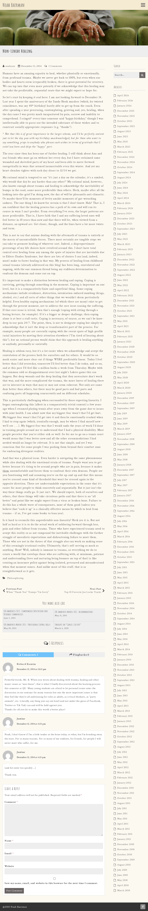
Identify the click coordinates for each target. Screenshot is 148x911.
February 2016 (125, 541)
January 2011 (124, 839)
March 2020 (123, 387)
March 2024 (123, 203)
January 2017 (124, 495)
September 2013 (126, 680)
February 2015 (125, 593)
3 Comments (55, 66)
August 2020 (124, 367)
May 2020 (122, 377)
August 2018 (124, 449)
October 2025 (124, 121)
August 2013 (123, 685)
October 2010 (124, 854)
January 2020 (124, 393)
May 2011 (122, 818)
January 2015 (124, 598)
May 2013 (122, 700)
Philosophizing (15, 578)
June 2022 (122, 280)
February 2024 (125, 208)
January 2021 (124, 341)
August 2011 (123, 803)
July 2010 (122, 870)
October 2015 (124, 557)
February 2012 (125, 777)
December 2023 (125, 218)
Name (9, 840)
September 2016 (126, 511)
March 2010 (123, 890)
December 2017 (125, 470)
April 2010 (123, 885)
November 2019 (126, 403)
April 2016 (123, 531)
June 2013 (122, 695)
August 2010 (124, 864)
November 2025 (126, 116)
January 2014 (124, 659)
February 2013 (125, 716)
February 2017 (125, 490)
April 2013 (123, 705)
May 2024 (122, 193)
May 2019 (122, 423)
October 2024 (124, 167)
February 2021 (125, 336)
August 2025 (124, 131)
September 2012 (126, 741)
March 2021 (123, 331)
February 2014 (125, 654)
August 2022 (124, 275)
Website (9, 866)
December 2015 (125, 546)
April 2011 (122, 823)
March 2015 (123, 587)
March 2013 (123, 711)
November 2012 (126, 731)
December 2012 (125, 726)
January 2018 (124, 464)
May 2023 (122, 239)
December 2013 (125, 664)
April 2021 (123, 326)
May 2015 (122, 577)
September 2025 (126, 126)
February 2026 (125, 100)
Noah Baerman (14, 5)
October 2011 (124, 798)
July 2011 (122, 808)
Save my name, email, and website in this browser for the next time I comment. (51, 883)
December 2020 (126, 346)
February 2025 (125, 152)
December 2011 (125, 787)
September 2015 (126, 562)
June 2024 (122, 187)
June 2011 (122, 813)
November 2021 (126, 305)
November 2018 (126, 439)
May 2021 (122, 321)
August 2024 (124, 177)
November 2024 (126, 162)
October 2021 (124, 311)
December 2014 (125, 603)
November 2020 (126, 352)
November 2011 (125, 793)
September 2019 (126, 408)
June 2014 (122, 634)
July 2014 (122, 629)
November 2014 (126, 608)
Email (9, 853)
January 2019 (124, 434)
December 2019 (125, 398)
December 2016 (125, 500)
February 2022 (125, 295)
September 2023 (126, 228)
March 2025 (123, 146)
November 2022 (126, 264)
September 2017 (126, 475)
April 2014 (123, 644)
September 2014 (126, 618)
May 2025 (122, 141)
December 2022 (126, 259)
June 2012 (122, 757)
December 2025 (126, 110)
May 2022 (122, 285)
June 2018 (122, 454)
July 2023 (122, 234)
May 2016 (122, 526)
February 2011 (124, 834)
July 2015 (122, 567)
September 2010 (126, 859)
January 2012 (124, 782)
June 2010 (122, 875)
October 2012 (124, 736)
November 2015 (126, 552)
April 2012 (123, 767)
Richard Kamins (26, 664)
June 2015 (122, 572)
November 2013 (125, 670)
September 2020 (126, 362)
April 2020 (123, 382)
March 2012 (123, 772)
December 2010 (125, 844)
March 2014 (123, 649)
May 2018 (122, 459)
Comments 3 (28, 655)
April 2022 (123, 290)
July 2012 (122, 752)
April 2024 (123, 198)
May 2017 (122, 485)
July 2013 (122, 690)
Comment (11, 802)
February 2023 (125, 249)
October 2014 (124, 613)
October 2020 (124, 357)
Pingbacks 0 (79, 655)
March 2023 (123, 244)
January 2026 (124, 105)
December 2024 (126, 157)
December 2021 (125, 300)
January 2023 (124, 254)
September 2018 (126, 444)
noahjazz (10, 66)
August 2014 (124, 623)
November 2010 (126, 849)
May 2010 (122, 880)
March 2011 (123, 829)
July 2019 (122, 413)
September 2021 (126, 316)
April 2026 (123, 95)
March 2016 (123, 536)
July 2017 (122, 480)
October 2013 (124, 675)
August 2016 (124, 516)
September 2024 (126, 172)
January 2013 (124, 721)
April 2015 (123, 582)
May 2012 (122, 762)
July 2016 (122, 521)
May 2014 (122, 639)
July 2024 (122, 182)
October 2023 (124, 223)
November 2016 (126, 505)
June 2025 (122, 136)
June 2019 (122, 418)
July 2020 (122, 372)
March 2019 (123, 428)
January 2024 (124, 213)
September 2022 (126, 269)
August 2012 (124, 746)
